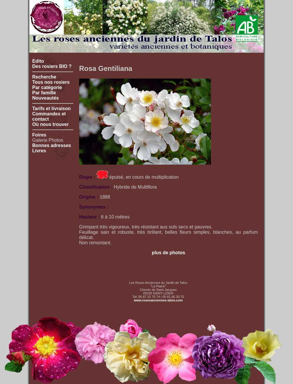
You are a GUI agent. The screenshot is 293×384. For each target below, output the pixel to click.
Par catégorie (47, 87)
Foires (39, 134)
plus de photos (168, 252)
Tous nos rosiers (51, 82)
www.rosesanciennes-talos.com (158, 300)
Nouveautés (45, 97)
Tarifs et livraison (51, 108)
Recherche (44, 76)
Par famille (44, 92)
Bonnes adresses (51, 145)
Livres (39, 150)
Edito (38, 61)
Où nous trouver (50, 124)
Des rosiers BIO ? (51, 66)
